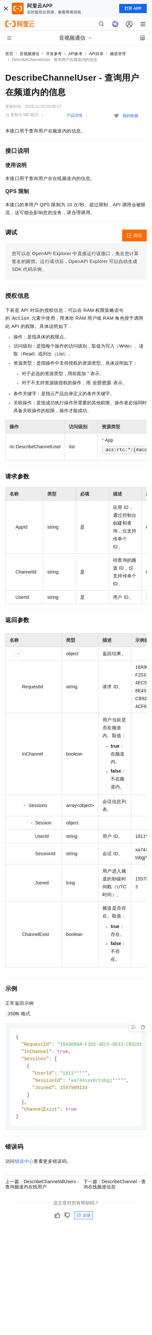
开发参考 (54, 53)
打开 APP (132, 8)
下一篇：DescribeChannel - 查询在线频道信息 (114, 1188)
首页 (9, 53)
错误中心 (24, 1165)
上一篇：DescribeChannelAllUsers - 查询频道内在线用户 (42, 1188)
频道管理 (118, 53)
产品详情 (74, 115)
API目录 (96, 53)
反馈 (84, 1219)
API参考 (75, 53)
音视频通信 (29, 53)
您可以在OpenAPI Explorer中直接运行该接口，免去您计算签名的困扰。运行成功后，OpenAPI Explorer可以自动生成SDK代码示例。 (75, 261)
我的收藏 (130, 115)
